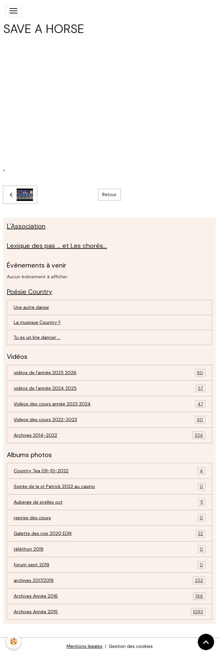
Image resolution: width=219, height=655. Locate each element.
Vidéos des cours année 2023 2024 (109, 404)
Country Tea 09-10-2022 (109, 471)
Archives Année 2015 (109, 612)
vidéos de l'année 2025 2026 (109, 372)
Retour (109, 194)
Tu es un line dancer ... (37, 337)
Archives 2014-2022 (109, 435)
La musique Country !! (37, 322)
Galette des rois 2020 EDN (109, 533)
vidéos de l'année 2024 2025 (109, 388)
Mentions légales (84, 646)
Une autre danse (31, 307)
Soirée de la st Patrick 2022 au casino (109, 486)
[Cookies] (14, 641)
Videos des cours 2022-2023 (109, 419)
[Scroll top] (206, 642)
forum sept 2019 (109, 565)
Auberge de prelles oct (109, 502)
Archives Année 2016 (109, 596)
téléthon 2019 (109, 549)
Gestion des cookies (131, 646)
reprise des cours (109, 518)
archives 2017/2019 (109, 580)
